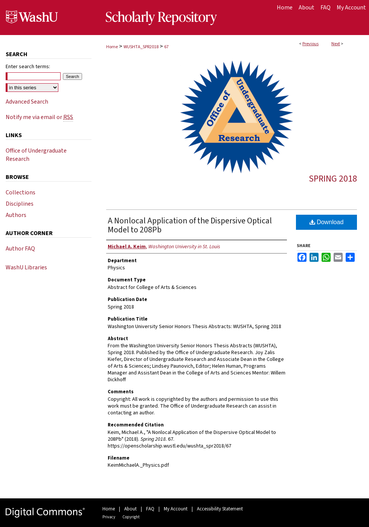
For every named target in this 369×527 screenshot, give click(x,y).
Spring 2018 (333, 178)
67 (166, 47)
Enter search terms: (28, 66)
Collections (20, 192)
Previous (310, 44)
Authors (16, 215)
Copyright (131, 517)
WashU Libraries (26, 267)
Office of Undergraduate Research (36, 155)
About (130, 509)
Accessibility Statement (220, 509)
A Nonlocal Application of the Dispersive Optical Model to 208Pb (190, 225)
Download (327, 222)
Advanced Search (27, 102)
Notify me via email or (39, 117)
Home (112, 47)
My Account (176, 509)
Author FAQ (20, 248)
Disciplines (20, 204)
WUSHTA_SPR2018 (141, 47)
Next (335, 44)
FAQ (150, 509)
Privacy (108, 517)
